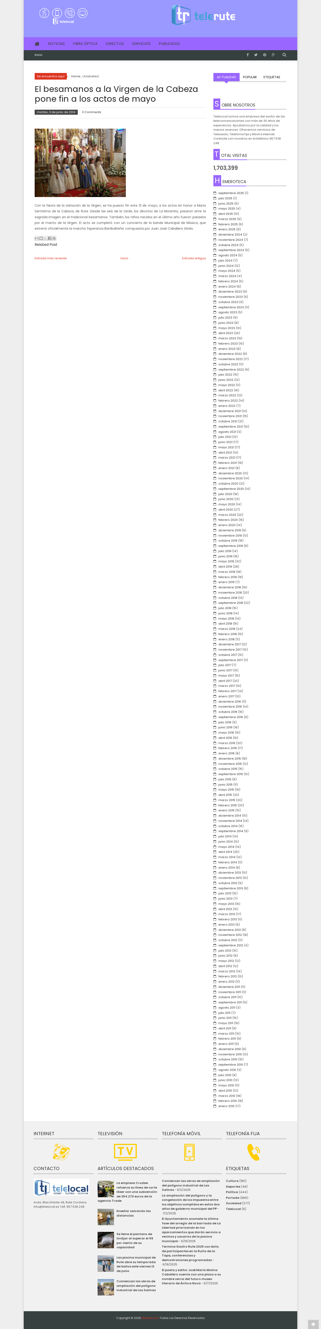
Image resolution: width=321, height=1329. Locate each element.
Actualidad (226, 77)
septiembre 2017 (230, 660)
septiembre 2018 (230, 603)
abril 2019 (225, 566)
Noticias (56, 43)
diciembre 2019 (229, 530)
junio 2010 (225, 1080)
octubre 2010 (227, 1059)
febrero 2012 (227, 976)
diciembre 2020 (230, 473)
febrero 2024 (228, 281)
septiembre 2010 (230, 1064)
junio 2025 (225, 203)
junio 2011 (225, 1018)
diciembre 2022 (230, 354)
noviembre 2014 (230, 821)
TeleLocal (233, 1209)
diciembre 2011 (229, 987)
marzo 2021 (226, 457)
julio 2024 (225, 260)
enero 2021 (226, 468)
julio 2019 (224, 551)
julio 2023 (225, 317)
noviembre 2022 (230, 359)
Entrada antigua (194, 258)
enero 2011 (226, 1044)
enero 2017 (226, 696)
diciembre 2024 (230, 234)
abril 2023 (225, 333)
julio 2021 (224, 437)
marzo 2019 (226, 572)
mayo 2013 (226, 904)
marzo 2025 (227, 219)
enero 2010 (226, 1106)
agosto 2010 (227, 1070)
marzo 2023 (227, 338)
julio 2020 (225, 494)
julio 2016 (224, 722)
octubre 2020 (228, 483)
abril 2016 (225, 738)
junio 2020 (225, 499)
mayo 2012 (226, 961)
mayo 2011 (225, 1023)
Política (232, 1192)
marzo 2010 (226, 1096)
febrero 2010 (227, 1101)
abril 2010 (225, 1090)
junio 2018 (225, 613)
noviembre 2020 (230, 478)
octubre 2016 (227, 712)
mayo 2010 (226, 1085)
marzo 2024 (227, 276)
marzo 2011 (226, 1033)
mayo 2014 (226, 847)
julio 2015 (224, 779)
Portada (232, 1198)
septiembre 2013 (230, 888)
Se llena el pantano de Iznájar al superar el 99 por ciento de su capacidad (134, 1241)
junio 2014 (225, 841)
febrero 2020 (228, 520)
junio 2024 (226, 266)
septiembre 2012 (230, 945)
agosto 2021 (227, 432)
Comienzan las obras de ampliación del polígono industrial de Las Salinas (136, 1285)
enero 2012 (226, 981)
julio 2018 (224, 608)
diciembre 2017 (229, 644)
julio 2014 (225, 836)
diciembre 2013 (229, 872)
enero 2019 (226, 582)
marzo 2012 (226, 971)
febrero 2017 (227, 691)
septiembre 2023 (231, 307)
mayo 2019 (226, 561)
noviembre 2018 (230, 592)
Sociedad (233, 1203)
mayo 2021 (226, 447)
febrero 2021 (227, 463)
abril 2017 (225, 681)
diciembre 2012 (229, 930)
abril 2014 (225, 852)
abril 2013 (225, 909)
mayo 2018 (226, 618)
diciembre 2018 (229, 587)
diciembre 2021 (229, 411)
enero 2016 (226, 753)
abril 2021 (225, 452)
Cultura (232, 1181)
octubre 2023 (228, 302)
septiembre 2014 (230, 831)
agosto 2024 (227, 255)
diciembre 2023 (230, 291)
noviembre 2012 (230, 935)
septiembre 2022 (231, 369)
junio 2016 (225, 727)
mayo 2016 (226, 732)
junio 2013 (225, 898)
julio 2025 (225, 198)
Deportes (233, 1186)
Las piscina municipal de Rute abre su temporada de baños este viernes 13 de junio (136, 1264)
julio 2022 (225, 374)
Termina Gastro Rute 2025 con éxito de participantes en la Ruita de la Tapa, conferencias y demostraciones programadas (190, 1253)
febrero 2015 (227, 805)
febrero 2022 (228, 400)
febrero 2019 (227, 577)
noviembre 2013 (230, 878)
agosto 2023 (227, 312)
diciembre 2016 (229, 701)
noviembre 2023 (230, 297)
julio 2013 (224, 893)
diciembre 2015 (229, 758)
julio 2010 (224, 1075)
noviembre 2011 (229, 992)
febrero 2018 (227, 634)
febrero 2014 (227, 862)
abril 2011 (224, 1028)
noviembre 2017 (230, 649)
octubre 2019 (227, 540)
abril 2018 (225, 623)
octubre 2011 (227, 997)
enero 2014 (226, 867)
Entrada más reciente (51, 258)
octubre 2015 (227, 769)
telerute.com (150, 1318)
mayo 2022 (226, 385)
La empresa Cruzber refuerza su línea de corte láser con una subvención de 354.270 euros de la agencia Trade (127, 1192)
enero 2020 (227, 525)
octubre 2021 (227, 421)
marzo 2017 (226, 686)
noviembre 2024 (230, 240)
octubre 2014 (228, 826)
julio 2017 (224, 665)
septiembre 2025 (231, 193)
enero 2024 (227, 286)
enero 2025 (227, 229)
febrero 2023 (228, 343)
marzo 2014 (227, 857)
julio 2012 (224, 950)
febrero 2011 (227, 1038)
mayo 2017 (226, 675)
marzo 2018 (226, 629)
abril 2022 (225, 390)
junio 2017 (225, 670)
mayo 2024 (226, 271)
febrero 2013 (227, 919)
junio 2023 (225, 323)
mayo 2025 (226, 208)
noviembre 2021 (230, 416)
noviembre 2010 (230, 1054)
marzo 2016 (226, 743)
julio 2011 (224, 1013)
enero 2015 (226, 810)
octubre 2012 (227, 940)
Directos (115, 43)
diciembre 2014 (229, 815)
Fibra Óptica (85, 43)
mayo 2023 (226, 328)
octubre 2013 (227, 883)
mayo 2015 (226, 789)
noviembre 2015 (230, 764)
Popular (250, 77)
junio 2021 (225, 442)
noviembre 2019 (230, 535)
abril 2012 (225, 966)
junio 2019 (225, 556)
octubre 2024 (228, 245)
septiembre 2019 (230, 546)
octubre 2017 (227, 655)
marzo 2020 (227, 515)
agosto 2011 (226, 1007)
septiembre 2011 (230, 1002)
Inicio (38, 55)
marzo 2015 (226, 800)
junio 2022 (225, 380)
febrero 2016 (227, 748)
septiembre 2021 (230, 426)
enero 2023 (227, 349)
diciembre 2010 (229, 1049)
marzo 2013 (226, 914)
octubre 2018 (227, 598)
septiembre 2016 (230, 717)
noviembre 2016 (230, 706)
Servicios (141, 43)
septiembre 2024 (231, 250)
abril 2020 (225, 509)
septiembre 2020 (231, 489)
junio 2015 (225, 784)
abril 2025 (225, 214)
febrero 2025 (228, 224)
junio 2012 (225, 955)
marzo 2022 (227, 395)
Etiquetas (272, 77)
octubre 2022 (228, 364)
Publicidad (169, 43)
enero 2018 (226, 639)
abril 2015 (225, 795)
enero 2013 (226, 924)
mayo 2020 (226, 504)
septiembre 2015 (230, 774)
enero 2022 (227, 406)
